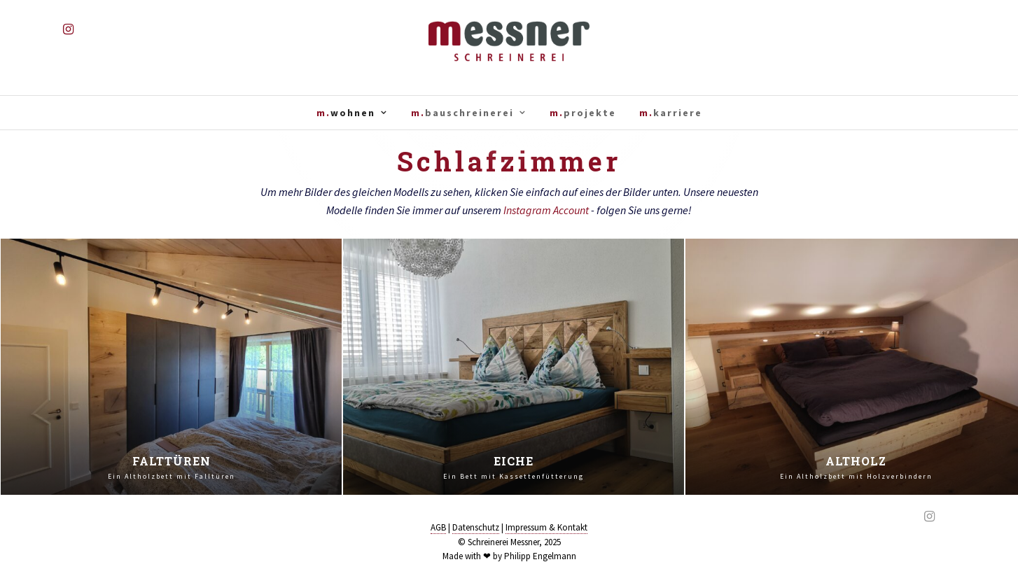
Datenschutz (475, 527)
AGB (438, 527)
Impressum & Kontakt (546, 527)
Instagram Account (546, 210)
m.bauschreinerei (462, 112)
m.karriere (670, 112)
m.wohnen (345, 112)
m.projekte (583, 112)
